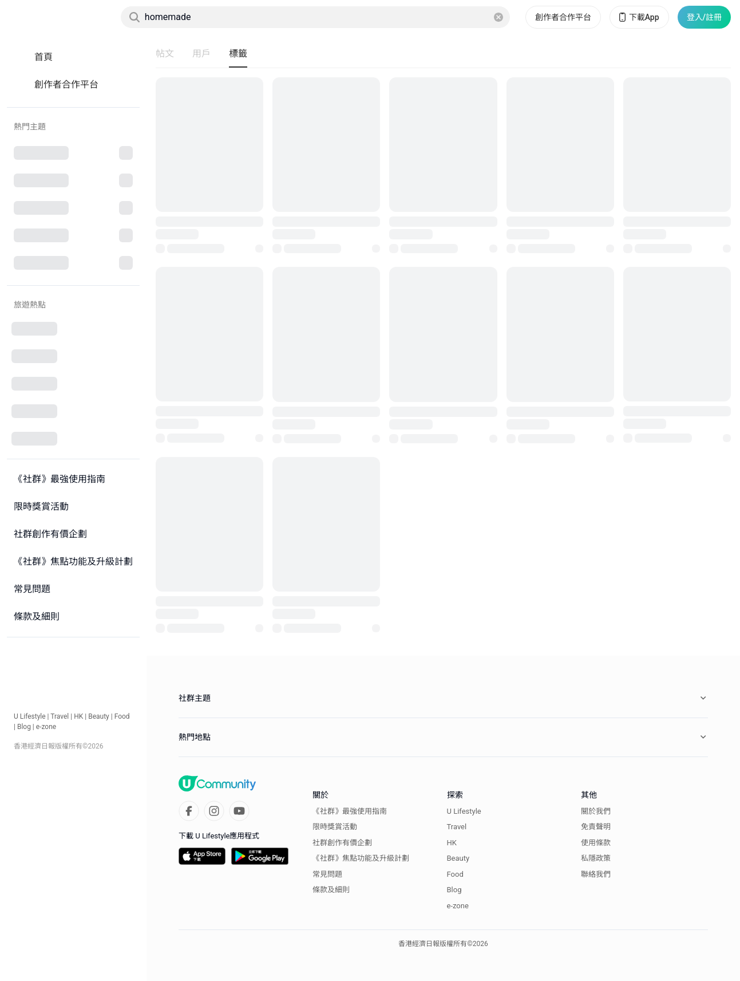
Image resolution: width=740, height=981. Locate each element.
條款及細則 (331, 889)
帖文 (165, 53)
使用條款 (596, 842)
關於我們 (596, 811)
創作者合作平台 (563, 17)
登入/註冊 (704, 17)
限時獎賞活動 (334, 826)
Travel (59, 716)
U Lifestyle (30, 716)
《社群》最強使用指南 (349, 811)
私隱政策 (596, 858)
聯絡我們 (596, 874)
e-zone (46, 727)
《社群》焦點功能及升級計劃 (360, 858)
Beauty (98, 716)
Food (122, 716)
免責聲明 (596, 826)
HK (78, 716)
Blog (24, 727)
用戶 (201, 53)
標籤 (238, 53)
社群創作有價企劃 (342, 842)
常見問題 (327, 874)
